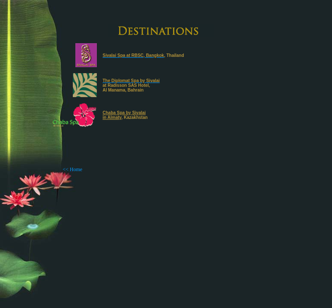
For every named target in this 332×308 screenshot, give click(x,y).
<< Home (72, 169)
